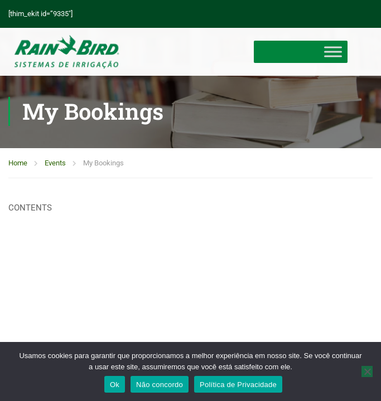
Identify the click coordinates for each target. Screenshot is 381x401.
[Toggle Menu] (333, 52)
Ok (114, 384)
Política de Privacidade (238, 384)
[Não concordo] (367, 371)
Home (17, 165)
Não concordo (159, 384)
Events (55, 165)
